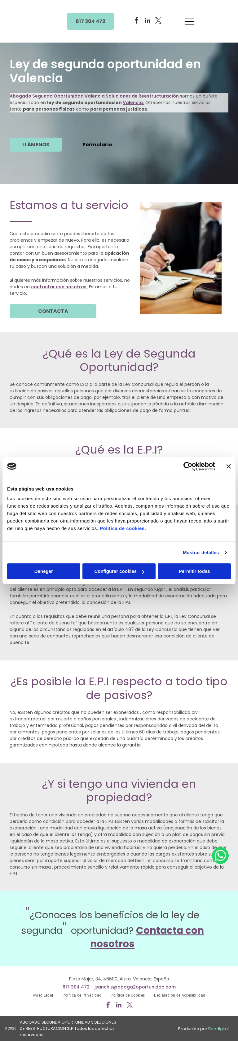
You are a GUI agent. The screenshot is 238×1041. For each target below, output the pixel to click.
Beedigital (218, 1029)
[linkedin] (147, 21)
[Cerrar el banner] (229, 466)
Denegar (43, 571)
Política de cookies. (123, 528)
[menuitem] (43, 995)
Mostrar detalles (201, 552)
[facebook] (136, 21)
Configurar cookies (119, 571)
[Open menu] (189, 21)
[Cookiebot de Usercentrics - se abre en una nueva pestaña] (188, 466)
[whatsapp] (220, 1019)
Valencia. (133, 102)
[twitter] (158, 21)
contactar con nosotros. (59, 287)
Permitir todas (194, 571)
